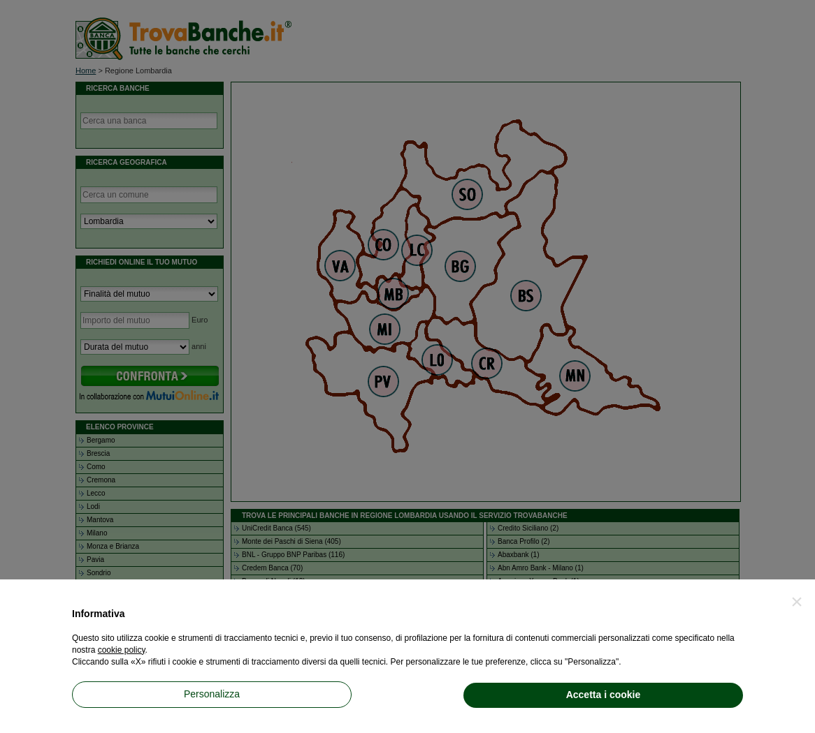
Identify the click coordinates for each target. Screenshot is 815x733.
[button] (797, 602)
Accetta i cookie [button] (603, 694)
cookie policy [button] (121, 650)
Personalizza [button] (212, 693)
